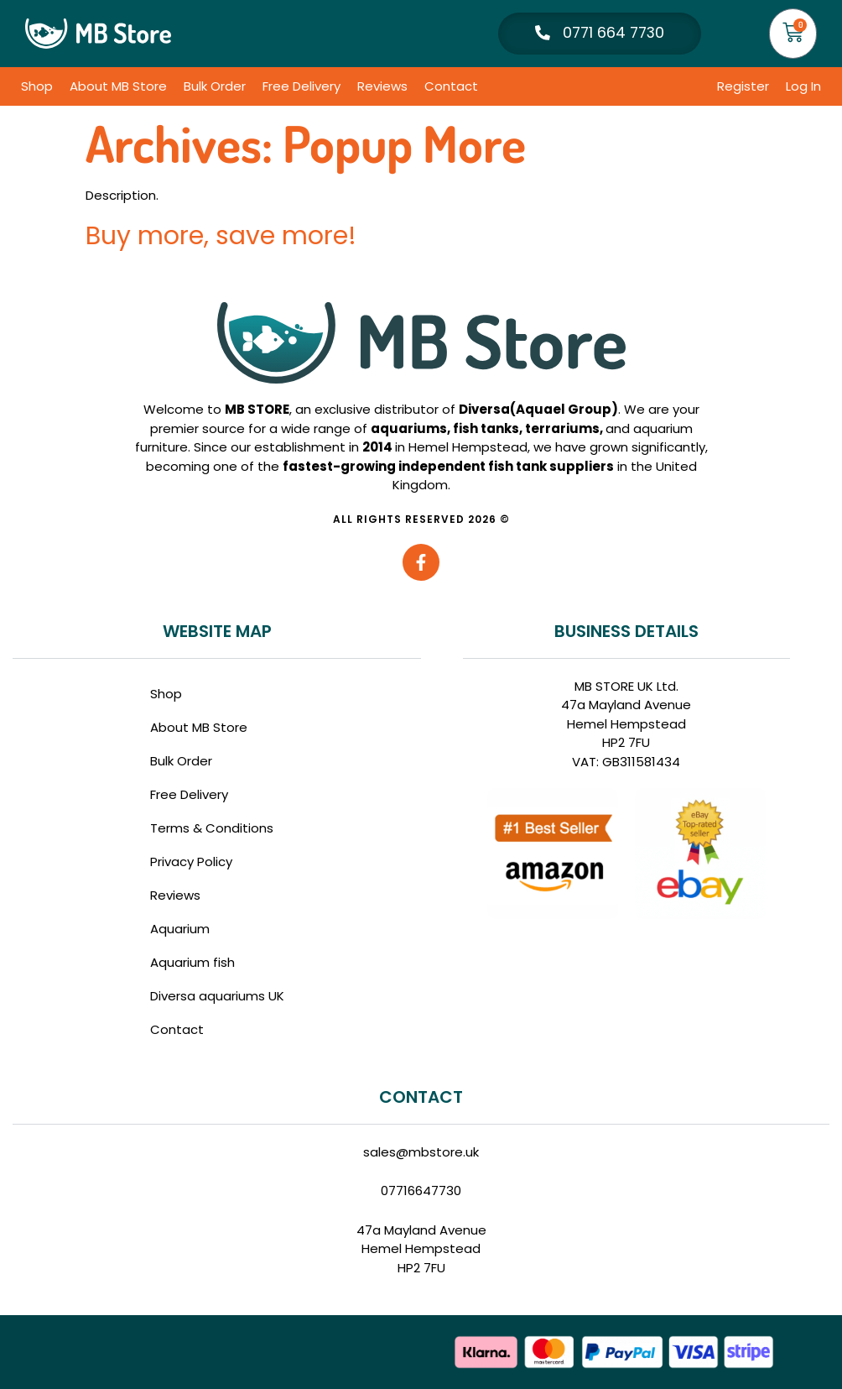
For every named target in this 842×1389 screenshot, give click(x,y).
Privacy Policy (191, 861)
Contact (451, 86)
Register (743, 86)
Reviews (382, 86)
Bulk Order (215, 86)
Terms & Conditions (211, 828)
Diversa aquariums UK (217, 996)
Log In (803, 86)
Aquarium (180, 928)
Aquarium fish (192, 962)
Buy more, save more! (221, 235)
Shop (37, 86)
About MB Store (118, 86)
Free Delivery (301, 86)
